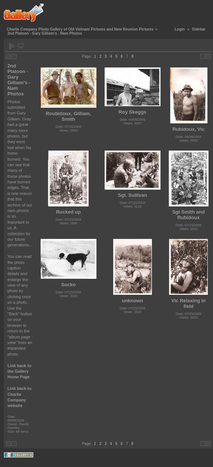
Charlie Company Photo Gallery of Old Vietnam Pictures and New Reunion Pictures (80, 29)
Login (180, 29)
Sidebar (199, 29)
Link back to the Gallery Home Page (19, 371)
